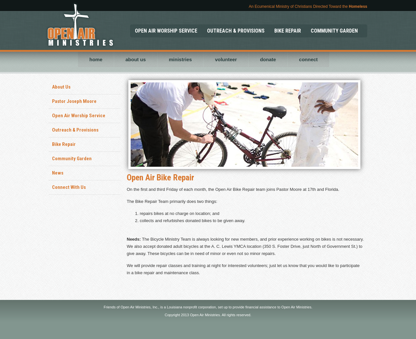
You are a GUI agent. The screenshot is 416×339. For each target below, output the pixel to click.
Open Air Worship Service (78, 116)
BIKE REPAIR (287, 31)
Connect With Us (69, 187)
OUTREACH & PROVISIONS (236, 31)
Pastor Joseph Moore (74, 101)
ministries (180, 59)
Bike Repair (64, 144)
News (57, 173)
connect (308, 59)
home (95, 59)
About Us (61, 87)
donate (268, 59)
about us (135, 59)
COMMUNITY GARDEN (334, 31)
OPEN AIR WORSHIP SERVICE (166, 31)
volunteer (226, 59)
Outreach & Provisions (75, 130)
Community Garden (72, 159)
